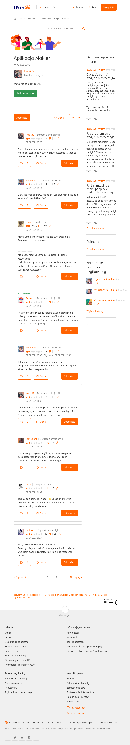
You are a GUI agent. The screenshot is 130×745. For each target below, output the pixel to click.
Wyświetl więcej (94, 311)
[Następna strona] (75, 577)
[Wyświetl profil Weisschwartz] (102, 289)
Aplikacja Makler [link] (62, 19)
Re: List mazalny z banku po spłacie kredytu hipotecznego (100, 189)
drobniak (30, 530)
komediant (31, 438)
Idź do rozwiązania (25, 93)
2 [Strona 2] (47, 577)
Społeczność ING (15, 18)
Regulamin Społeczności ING (27, 594)
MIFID (50, 722)
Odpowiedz (21, 117)
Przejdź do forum (95, 228)
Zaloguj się (108, 7)
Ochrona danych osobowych (79, 722)
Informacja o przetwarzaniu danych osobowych (67, 594)
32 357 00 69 (77, 713)
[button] (72, 117)
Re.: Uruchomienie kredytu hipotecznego (100, 135)
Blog (93, 7)
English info (38, 722)
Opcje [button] (61, 117)
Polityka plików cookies (106, 722)
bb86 (28, 484)
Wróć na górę (65, 615)
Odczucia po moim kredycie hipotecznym (100, 76)
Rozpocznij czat (78, 707)
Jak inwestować (46, 19)
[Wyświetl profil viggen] (98, 279)
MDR (59, 722)
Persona (30, 298)
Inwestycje (32, 19)
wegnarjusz (31, 180)
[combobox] (65, 28)
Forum (79, 7)
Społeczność (49, 7)
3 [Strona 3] (56, 577)
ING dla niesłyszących (19, 722)
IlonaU (29, 222)
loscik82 (29, 71)
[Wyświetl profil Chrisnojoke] (101, 300)
